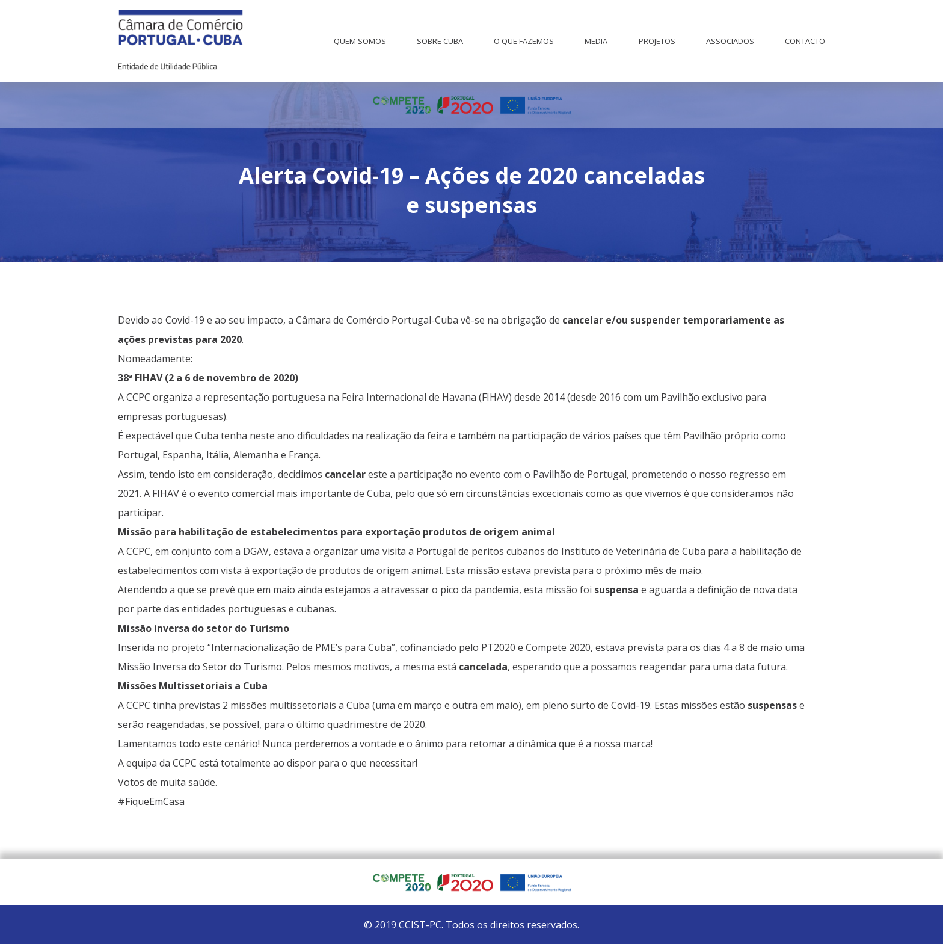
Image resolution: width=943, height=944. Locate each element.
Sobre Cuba (440, 40)
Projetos (657, 40)
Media (596, 40)
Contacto (805, 40)
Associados (730, 40)
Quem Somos (360, 40)
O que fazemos (524, 40)
